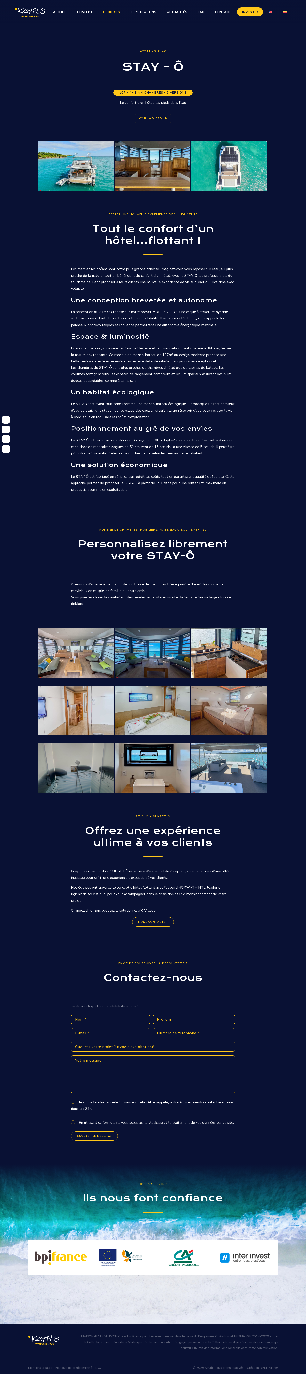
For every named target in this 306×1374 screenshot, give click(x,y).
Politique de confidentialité (73, 1367)
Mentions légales (40, 1367)
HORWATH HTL (191, 887)
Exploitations (143, 12)
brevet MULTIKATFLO (159, 312)
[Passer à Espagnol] (285, 12)
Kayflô (209, 1367)
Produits (111, 12)
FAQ (201, 12)
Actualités (177, 12)
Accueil (59, 12)
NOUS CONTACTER (153, 922)
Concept (85, 12)
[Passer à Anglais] (270, 12)
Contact (223, 12)
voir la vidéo (150, 118)
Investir (250, 12)
